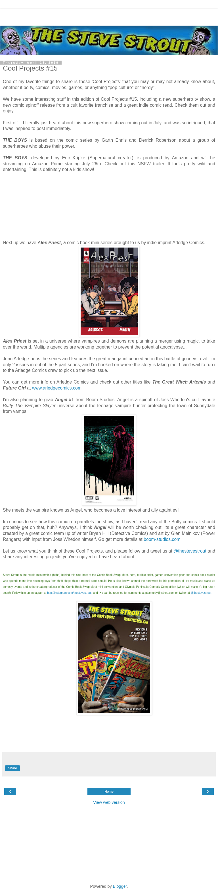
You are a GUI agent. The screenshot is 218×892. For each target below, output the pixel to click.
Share (12, 768)
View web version (109, 802)
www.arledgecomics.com (56, 388)
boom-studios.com (162, 539)
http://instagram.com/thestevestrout (69, 592)
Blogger (120, 886)
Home (109, 792)
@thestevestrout (189, 551)
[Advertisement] (109, 16)
